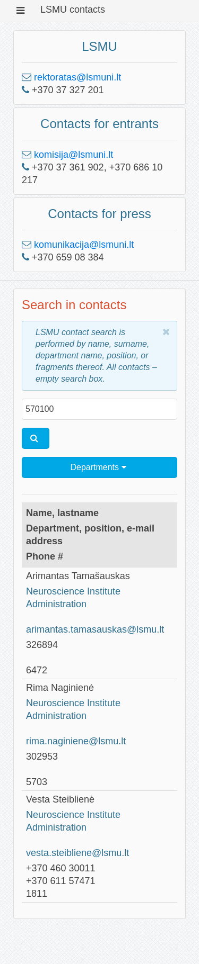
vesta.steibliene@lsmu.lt (77, 853)
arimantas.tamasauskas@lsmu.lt (95, 629)
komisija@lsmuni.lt (73, 154)
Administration (56, 604)
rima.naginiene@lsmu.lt (76, 741)
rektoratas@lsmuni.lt (77, 77)
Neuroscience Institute (73, 591)
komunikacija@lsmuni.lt (84, 244)
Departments (98, 467)
